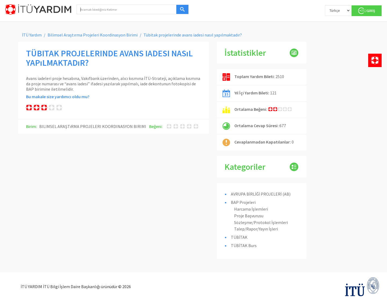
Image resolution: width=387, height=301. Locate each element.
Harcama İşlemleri (251, 209)
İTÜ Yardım (32, 35)
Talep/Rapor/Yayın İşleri (256, 229)
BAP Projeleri (243, 202)
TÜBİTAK (239, 237)
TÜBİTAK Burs (244, 245)
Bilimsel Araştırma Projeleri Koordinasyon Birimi (93, 35)
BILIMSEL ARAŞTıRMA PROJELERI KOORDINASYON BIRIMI (92, 126)
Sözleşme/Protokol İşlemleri (261, 222)
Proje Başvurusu (248, 215)
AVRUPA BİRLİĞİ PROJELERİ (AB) (261, 194)
